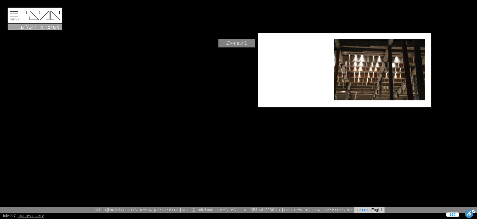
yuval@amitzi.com (198, 209)
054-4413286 (262, 209)
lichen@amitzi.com (112, 209)
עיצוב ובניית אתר (31, 216)
